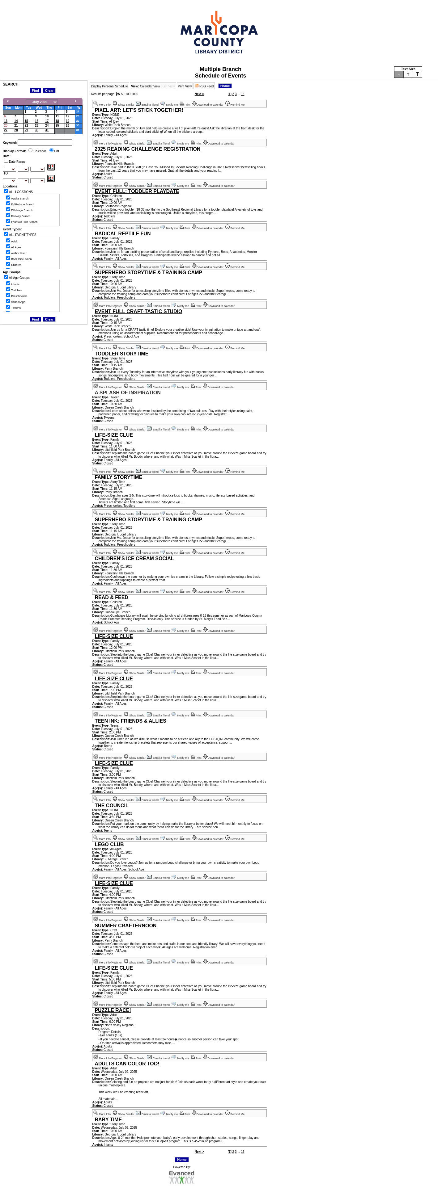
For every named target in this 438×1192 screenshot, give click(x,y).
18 (57, 121)
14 (16, 121)
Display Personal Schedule (109, 86)
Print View (185, 86)
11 (57, 116)
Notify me (169, 104)
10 (47, 116)
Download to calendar (208, 104)
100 (127, 94)
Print (185, 104)
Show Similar (124, 104)
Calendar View (150, 86)
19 (67, 121)
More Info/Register (107, 143)
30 (77, 125)
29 (77, 120)
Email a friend (147, 104)
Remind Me (235, 104)
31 (47, 130)
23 (36, 125)
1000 (134, 94)
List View (169, 86)
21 (16, 125)
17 (47, 121)
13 (5, 121)
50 (122, 94)
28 (77, 116)
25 (57, 125)
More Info (102, 104)
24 (47, 125)
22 (26, 125)
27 (77, 111)
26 (67, 125)
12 (67, 116)
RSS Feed (204, 86)
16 (36, 121)
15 (26, 121)
